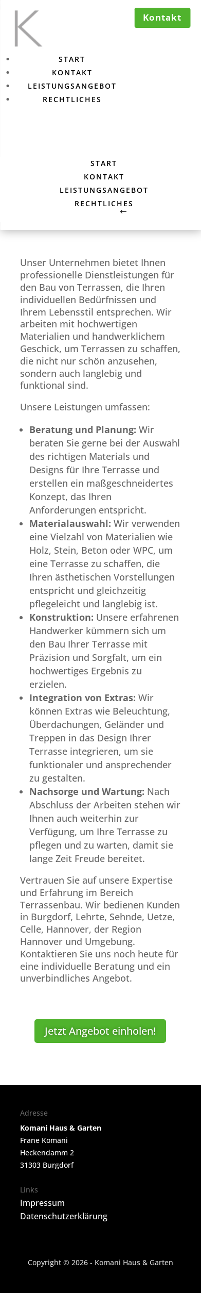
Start (72, 59)
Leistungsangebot (72, 86)
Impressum (42, 1202)
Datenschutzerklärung (63, 1216)
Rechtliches (72, 99)
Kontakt (72, 72)
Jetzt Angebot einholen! (100, 1031)
